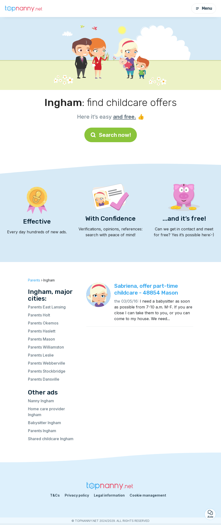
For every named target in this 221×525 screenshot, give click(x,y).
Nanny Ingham (41, 400)
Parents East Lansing (47, 307)
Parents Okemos (43, 323)
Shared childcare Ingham (50, 438)
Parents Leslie (41, 355)
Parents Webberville (46, 363)
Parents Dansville (43, 379)
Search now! (110, 135)
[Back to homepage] (24, 8)
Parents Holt (39, 315)
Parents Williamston (46, 347)
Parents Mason (41, 339)
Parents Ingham (42, 430)
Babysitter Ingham (44, 422)
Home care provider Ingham (46, 411)
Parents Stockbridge (46, 371)
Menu (203, 8)
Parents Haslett (41, 331)
